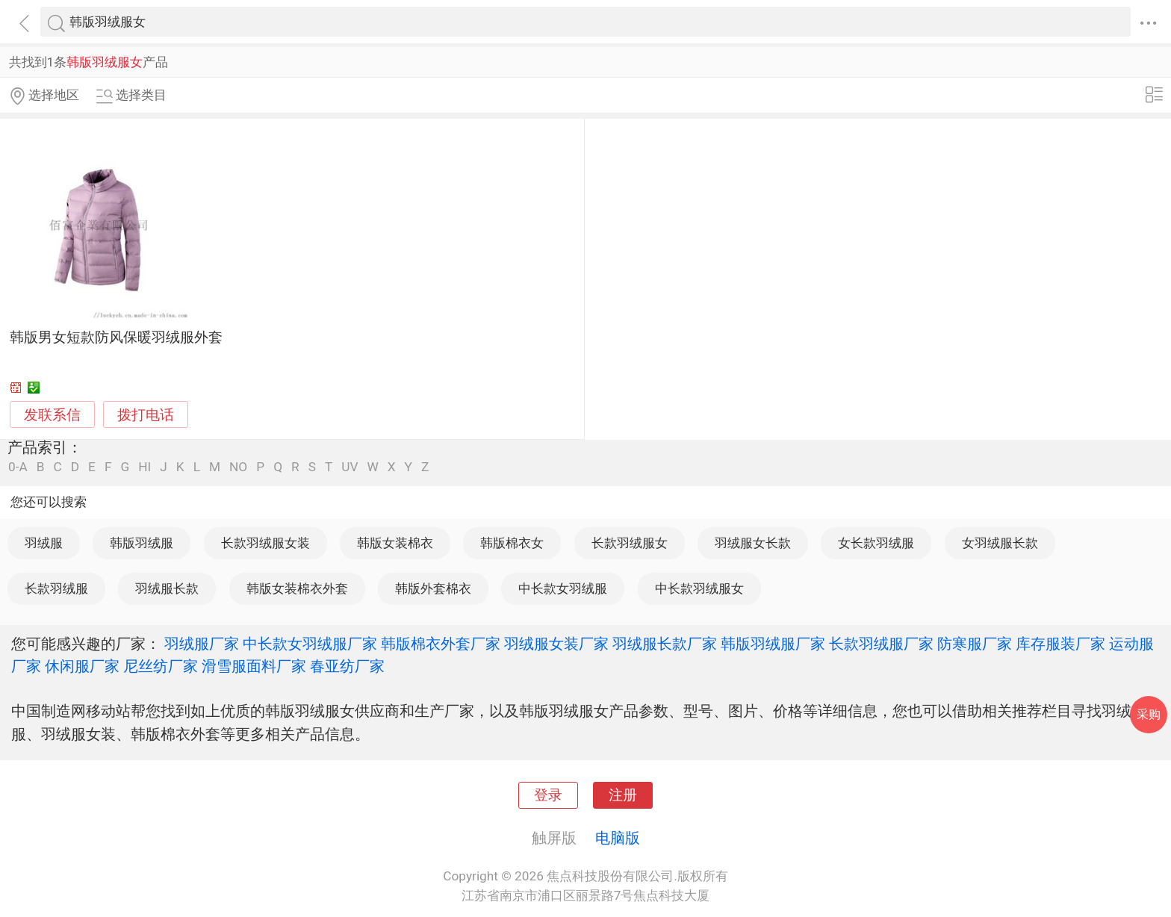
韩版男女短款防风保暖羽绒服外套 (116, 337)
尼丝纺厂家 (160, 666)
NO (238, 467)
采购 (1149, 714)
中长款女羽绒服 (562, 588)
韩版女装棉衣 (395, 542)
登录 (548, 795)
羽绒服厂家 (201, 644)
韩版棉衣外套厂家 (440, 644)
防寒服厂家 (974, 644)
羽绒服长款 (167, 588)
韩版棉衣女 (512, 542)
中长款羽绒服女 (699, 588)
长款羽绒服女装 (265, 542)
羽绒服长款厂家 (664, 644)
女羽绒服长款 (1000, 542)
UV (349, 467)
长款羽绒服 (56, 588)
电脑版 (617, 838)
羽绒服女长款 (753, 542)
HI (144, 467)
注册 (623, 795)
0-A (18, 467)
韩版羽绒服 (141, 542)
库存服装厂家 (1060, 644)
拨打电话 (145, 415)
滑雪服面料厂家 (254, 666)
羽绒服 (44, 542)
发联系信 (52, 415)
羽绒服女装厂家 (556, 644)
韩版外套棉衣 (433, 588)
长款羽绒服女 (629, 542)
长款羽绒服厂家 (881, 644)
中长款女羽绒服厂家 (310, 644)
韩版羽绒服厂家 (773, 644)
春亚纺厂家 (347, 666)
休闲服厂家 (82, 666)
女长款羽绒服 (876, 542)
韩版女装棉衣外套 (297, 588)
